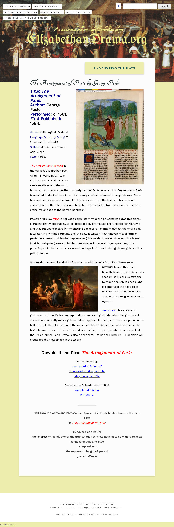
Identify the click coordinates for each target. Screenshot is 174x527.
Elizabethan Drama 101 (45, 6)
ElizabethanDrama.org (16, 6)
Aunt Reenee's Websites (100, 514)
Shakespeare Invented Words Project (25, 18)
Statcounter (8, 524)
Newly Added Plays (77, 12)
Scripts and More (50, 12)
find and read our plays (114, 68)
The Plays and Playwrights (19, 12)
